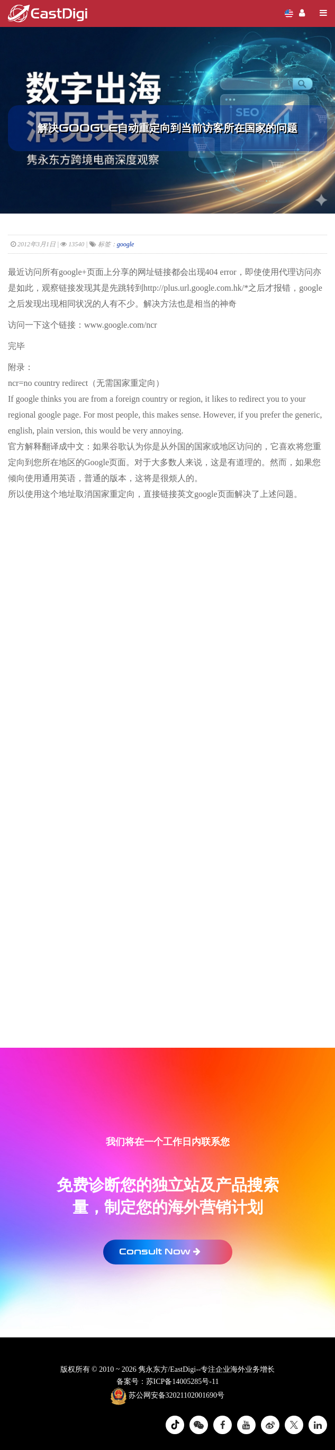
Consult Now (160, 1251)
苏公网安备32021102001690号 (167, 1396)
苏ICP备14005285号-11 (182, 1382)
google (125, 244)
